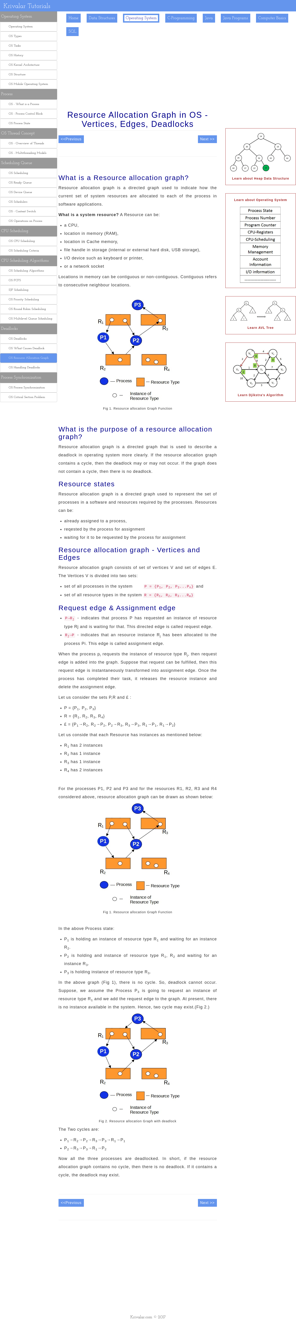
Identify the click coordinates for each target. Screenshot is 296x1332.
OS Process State (17, 123)
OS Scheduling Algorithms (24, 270)
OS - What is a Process (22, 104)
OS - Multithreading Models (25, 153)
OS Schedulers (16, 202)
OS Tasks (13, 45)
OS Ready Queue (18, 182)
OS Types (13, 36)
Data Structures (102, 18)
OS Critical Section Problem (25, 397)
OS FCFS (13, 280)
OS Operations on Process (23, 221)
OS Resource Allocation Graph (27, 358)
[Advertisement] (28, 491)
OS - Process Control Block (24, 113)
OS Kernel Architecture (22, 65)
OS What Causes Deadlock (25, 348)
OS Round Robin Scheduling (25, 309)
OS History (14, 55)
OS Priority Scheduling (22, 299)
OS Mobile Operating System (26, 84)
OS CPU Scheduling (20, 241)
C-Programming (181, 18)
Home (73, 18)
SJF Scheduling (16, 290)
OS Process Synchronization (25, 387)
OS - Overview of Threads (24, 143)
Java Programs (235, 18)
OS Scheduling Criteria (22, 250)
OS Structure (15, 74)
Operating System (141, 18)
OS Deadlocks (16, 338)
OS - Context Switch (20, 211)
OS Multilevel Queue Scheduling (28, 318)
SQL (72, 31)
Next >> (207, 139)
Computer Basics (272, 18)
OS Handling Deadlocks (22, 367)
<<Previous (71, 139)
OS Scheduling (16, 173)
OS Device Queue (18, 192)
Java (209, 18)
